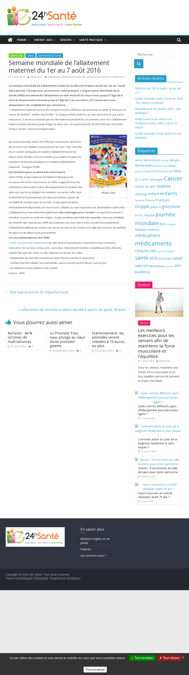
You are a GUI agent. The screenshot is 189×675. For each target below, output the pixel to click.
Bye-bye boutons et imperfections (37, 292)
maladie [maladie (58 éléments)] (171, 224)
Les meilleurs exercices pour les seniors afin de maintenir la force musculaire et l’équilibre (156, 343)
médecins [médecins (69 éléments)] (154, 229)
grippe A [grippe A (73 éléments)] (155, 207)
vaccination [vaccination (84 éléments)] (156, 266)
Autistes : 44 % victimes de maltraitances (20, 337)
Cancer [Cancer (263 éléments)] (173, 178)
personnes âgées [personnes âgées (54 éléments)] (165, 251)
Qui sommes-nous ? (93, 555)
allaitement (54, 77)
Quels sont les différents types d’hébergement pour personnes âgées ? (158, 410)
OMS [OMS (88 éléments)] (152, 251)
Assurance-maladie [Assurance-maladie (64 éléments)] (165, 166)
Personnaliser (95, 669)
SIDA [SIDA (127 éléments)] (153, 258)
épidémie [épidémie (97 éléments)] (142, 272)
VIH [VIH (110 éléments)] (177, 265)
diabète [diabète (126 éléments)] (164, 186)
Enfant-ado (43, 40)
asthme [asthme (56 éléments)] (139, 171)
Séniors (66, 40)
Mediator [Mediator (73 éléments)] (141, 229)
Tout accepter (142, 658)
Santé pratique (91, 40)
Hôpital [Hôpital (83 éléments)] (149, 215)
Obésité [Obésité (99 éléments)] (141, 250)
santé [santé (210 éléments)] (141, 257)
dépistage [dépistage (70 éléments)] (141, 194)
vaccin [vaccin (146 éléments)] (141, 265)
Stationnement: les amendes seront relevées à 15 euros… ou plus (109, 339)
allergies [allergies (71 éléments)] (175, 160)
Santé (31, 55)
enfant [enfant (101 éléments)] (153, 193)
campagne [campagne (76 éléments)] (156, 179)
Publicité (85, 549)
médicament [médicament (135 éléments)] (147, 235)
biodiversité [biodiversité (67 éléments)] (165, 171)
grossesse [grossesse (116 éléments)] (171, 206)
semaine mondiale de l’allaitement (106, 77)
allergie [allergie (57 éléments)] (165, 160)
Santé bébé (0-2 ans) (49, 55)
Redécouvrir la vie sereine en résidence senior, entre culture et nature (156, 123)
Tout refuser (169, 658)
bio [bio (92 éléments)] (155, 171)
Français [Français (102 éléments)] (162, 200)
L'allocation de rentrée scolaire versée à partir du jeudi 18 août (74, 309)
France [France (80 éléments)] (150, 200)
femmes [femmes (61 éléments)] (139, 200)
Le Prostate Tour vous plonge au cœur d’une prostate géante (67, 339)
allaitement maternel (73, 77)
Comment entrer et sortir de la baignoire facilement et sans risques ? (157, 443)
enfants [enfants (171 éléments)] (168, 193)
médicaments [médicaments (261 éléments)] (153, 243)
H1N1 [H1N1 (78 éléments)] (139, 215)
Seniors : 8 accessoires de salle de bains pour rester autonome (158, 470)
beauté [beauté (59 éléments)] (148, 171)
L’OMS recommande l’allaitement (28, 242)
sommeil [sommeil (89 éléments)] (165, 258)
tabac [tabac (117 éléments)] (178, 258)
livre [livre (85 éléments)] (163, 224)
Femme (22, 40)
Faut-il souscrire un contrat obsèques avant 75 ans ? (155, 495)
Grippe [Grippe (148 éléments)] (142, 206)
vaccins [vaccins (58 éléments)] (170, 266)
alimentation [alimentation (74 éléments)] (152, 160)
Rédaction (37, 77)
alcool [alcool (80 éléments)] (139, 160)
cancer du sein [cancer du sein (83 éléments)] (145, 186)
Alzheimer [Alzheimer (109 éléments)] (144, 165)
